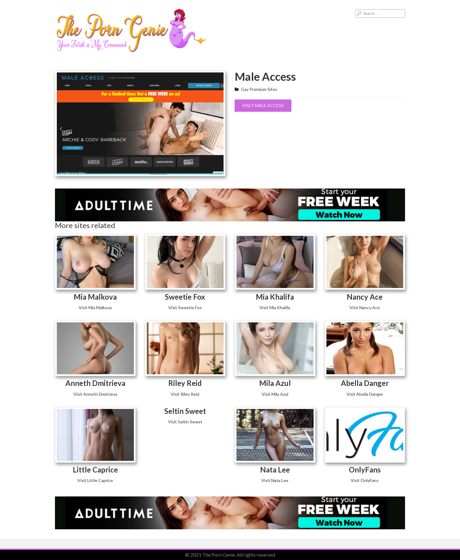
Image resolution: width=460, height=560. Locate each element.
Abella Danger (365, 383)
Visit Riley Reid (185, 394)
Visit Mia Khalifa (274, 307)
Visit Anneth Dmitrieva (95, 394)
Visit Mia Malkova (95, 307)
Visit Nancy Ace (364, 307)
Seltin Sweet (185, 410)
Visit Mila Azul (275, 394)
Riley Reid (185, 383)
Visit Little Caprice (95, 480)
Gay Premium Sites (259, 89)
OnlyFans (365, 469)
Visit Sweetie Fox (185, 307)
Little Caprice (95, 469)
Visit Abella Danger (364, 394)
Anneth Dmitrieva (95, 383)
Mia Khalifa (275, 296)
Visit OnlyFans (365, 480)
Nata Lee (275, 469)
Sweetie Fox (185, 296)
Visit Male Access (263, 105)
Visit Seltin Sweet (185, 421)
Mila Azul (275, 383)
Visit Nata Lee (274, 480)
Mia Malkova (95, 296)
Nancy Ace (365, 296)
